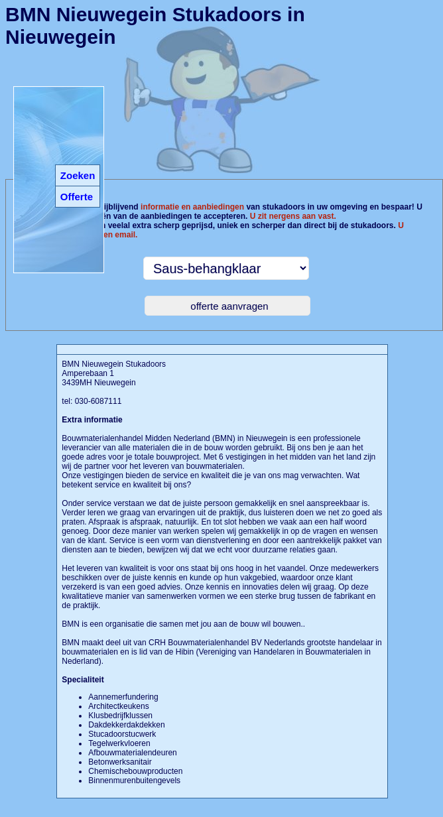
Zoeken (77, 175)
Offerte (76, 196)
